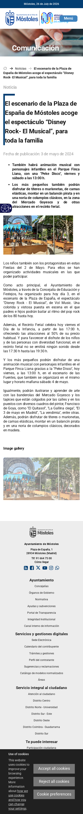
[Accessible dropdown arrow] (9, 208)
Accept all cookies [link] (54, 768)
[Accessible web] (5, 208)
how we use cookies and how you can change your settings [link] (18, 799)
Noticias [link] (20, 68)
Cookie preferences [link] (54, 794)
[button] (68, 18)
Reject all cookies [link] (54, 781)
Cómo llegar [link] (42, 562)
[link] (38, 17)
